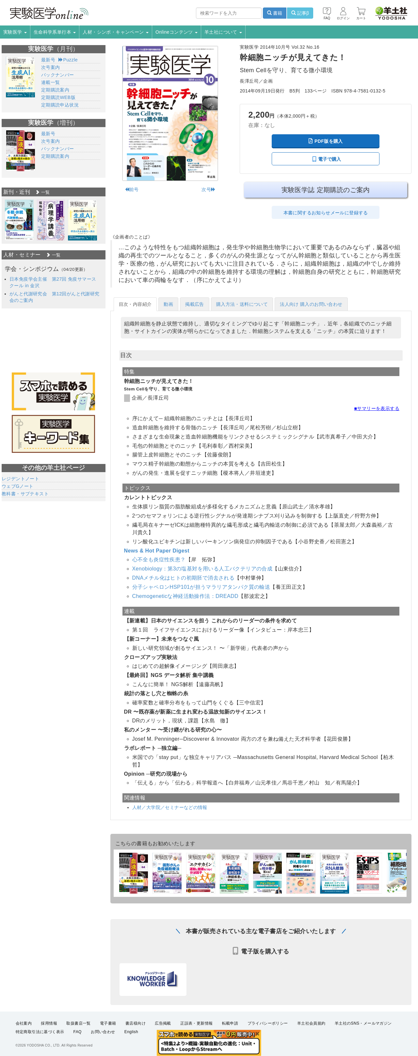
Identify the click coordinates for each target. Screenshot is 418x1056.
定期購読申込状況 (60, 104)
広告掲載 (163, 1023)
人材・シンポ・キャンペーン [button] (116, 32)
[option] (19, 220)
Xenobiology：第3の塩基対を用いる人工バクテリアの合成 (202, 568)
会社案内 (24, 1023)
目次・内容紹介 (135, 304)
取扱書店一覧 (78, 1023)
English (131, 1032)
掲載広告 (194, 304)
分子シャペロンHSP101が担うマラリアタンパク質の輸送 (201, 587)
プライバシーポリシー (268, 1023)
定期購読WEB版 (58, 97)
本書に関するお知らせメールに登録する (325, 212)
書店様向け (135, 1023)
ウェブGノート (18, 486)
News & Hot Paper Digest (156, 550)
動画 (168, 304)
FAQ (77, 1032)
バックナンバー (57, 74)
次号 (208, 189)
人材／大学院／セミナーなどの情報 (169, 807)
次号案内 (50, 67)
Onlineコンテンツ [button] (176, 32)
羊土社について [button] (223, 32)
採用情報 (49, 1023)
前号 (132, 189)
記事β (300, 13)
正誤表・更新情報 (196, 1023)
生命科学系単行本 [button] (55, 32)
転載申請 (230, 1023)
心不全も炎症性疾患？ (159, 559)
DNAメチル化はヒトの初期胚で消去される (183, 578)
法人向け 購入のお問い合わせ (311, 304)
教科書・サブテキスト (25, 493)
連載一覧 (50, 82)
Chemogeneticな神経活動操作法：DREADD (185, 596)
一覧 (42, 192)
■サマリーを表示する (376, 408)
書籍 (274, 13)
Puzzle (68, 59)
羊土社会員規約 (311, 1023)
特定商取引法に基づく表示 (40, 1032)
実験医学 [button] (15, 32)
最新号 (48, 59)
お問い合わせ (103, 1032)
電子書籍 (108, 1023)
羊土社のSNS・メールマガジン (363, 1023)
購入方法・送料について (242, 304)
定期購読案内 (55, 89)
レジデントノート (20, 478)
